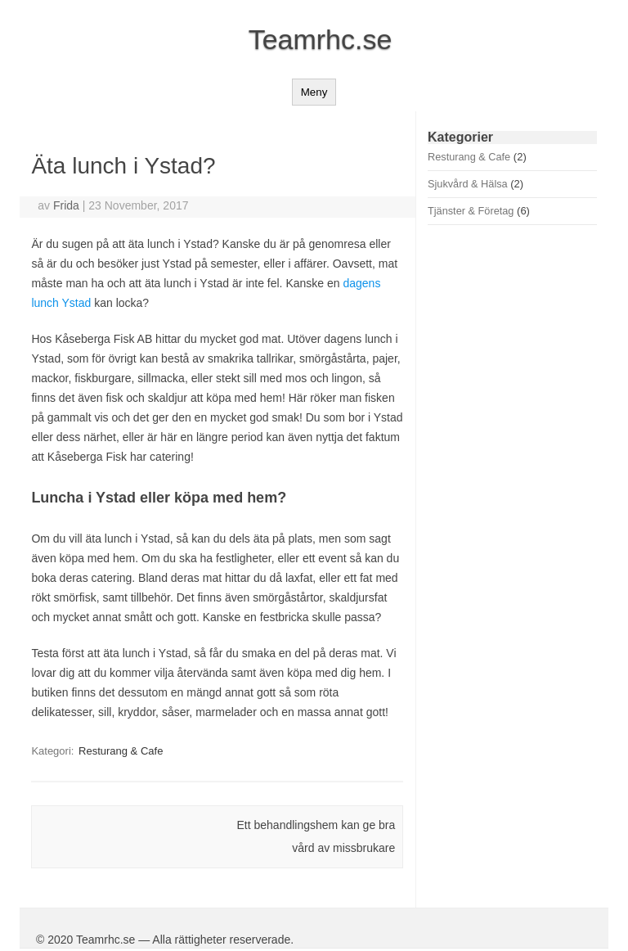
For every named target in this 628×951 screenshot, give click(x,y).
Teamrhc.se (320, 39)
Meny (314, 92)
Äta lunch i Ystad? (123, 165)
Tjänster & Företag (471, 211)
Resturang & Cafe (120, 751)
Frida (66, 205)
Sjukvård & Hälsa (468, 184)
